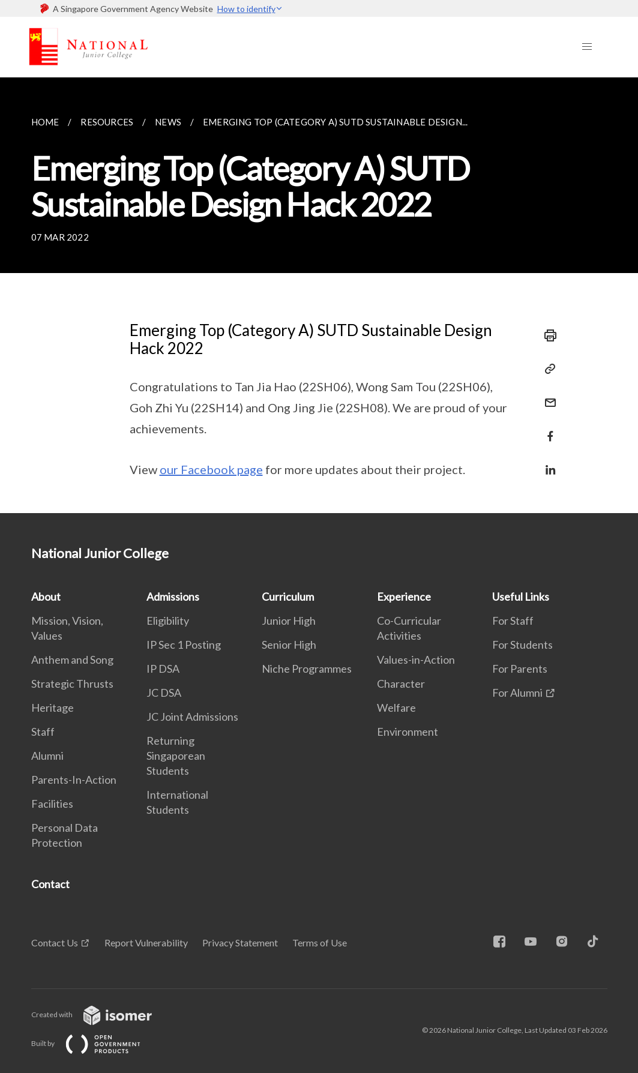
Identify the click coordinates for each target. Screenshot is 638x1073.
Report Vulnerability (146, 942)
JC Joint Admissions (192, 716)
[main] (319, 295)
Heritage (52, 707)
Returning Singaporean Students (175, 755)
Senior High (289, 644)
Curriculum (288, 596)
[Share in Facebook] (546, 428)
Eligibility (167, 620)
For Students (522, 644)
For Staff (513, 620)
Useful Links (520, 596)
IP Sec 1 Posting (183, 644)
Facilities (52, 803)
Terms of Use (319, 942)
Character (401, 683)
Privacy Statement (240, 942)
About (46, 596)
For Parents (519, 668)
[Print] (546, 335)
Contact (50, 884)
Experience (404, 596)
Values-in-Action (416, 659)
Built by (95, 1043)
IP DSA (162, 668)
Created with (101, 1014)
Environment (407, 731)
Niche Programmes (307, 668)
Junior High (289, 620)
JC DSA (163, 692)
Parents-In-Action (73, 779)
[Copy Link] (546, 369)
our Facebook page (211, 469)
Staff (43, 731)
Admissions (172, 596)
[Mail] (546, 395)
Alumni (47, 755)
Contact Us (54, 942)
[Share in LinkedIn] (546, 462)
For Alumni (517, 692)
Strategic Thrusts (72, 683)
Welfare (396, 707)
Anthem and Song (72, 659)
